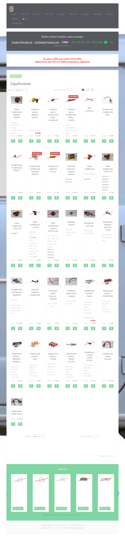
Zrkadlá (15, 19)
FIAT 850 (84, 14)
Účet (25, 19)
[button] (13, 141)
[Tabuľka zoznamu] (88, 89)
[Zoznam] (92, 89)
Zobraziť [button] (18, 508)
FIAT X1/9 (97, 14)
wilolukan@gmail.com (46, 42)
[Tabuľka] (83, 89)
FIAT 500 (60, 14)
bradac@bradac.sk (22, 42)
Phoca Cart (111, 456)
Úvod (14, 14)
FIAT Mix (109, 14)
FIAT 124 (24, 14)
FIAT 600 (72, 14)
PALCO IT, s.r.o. (56, 528)
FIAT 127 (36, 14)
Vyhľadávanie (17, 23)
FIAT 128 (48, 14)
